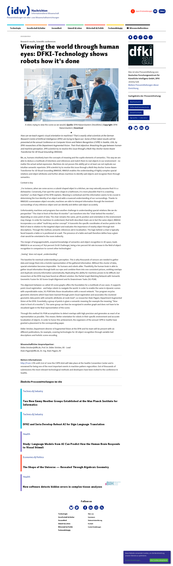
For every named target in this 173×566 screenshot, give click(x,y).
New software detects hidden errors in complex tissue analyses (63, 487)
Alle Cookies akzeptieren (158, 560)
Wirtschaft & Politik (94, 28)
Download (78, 128)
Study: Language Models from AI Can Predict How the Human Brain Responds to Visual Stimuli (72, 446)
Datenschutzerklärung (95, 520)
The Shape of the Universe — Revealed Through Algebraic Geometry (66, 467)
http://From (26, 363)
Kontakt (90, 524)
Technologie (15, 28)
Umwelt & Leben (73, 28)
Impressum (91, 517)
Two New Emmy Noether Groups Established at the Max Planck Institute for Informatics (70, 403)
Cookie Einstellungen (94, 527)
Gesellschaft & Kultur (35, 28)
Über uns (91, 514)
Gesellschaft (135, 113)
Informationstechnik (139, 107)
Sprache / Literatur (139, 118)
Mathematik (135, 102)
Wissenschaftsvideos (137, 28)
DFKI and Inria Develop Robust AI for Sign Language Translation (64, 424)
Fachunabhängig (115, 28)
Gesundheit (55, 28)
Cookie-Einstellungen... (133, 560)
